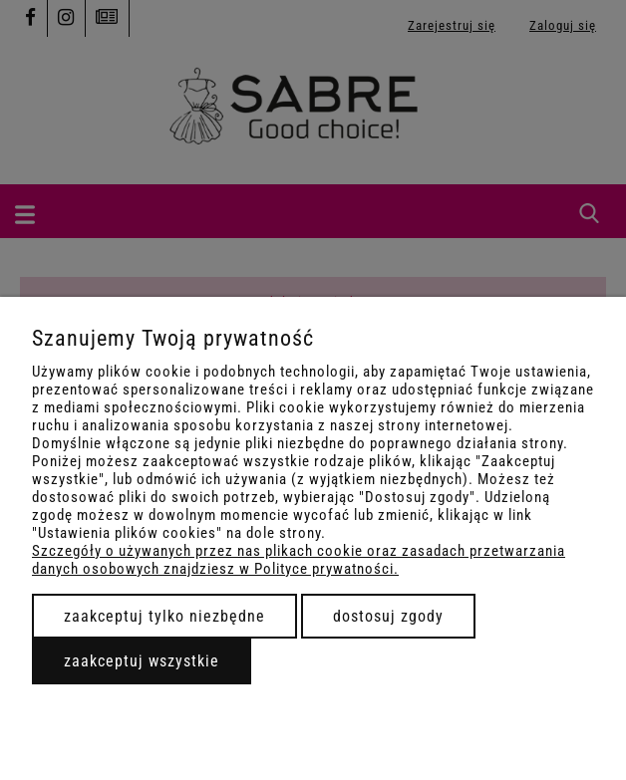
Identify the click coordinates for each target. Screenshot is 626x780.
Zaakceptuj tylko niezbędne (164, 616)
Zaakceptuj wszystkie (141, 660)
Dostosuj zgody (388, 616)
